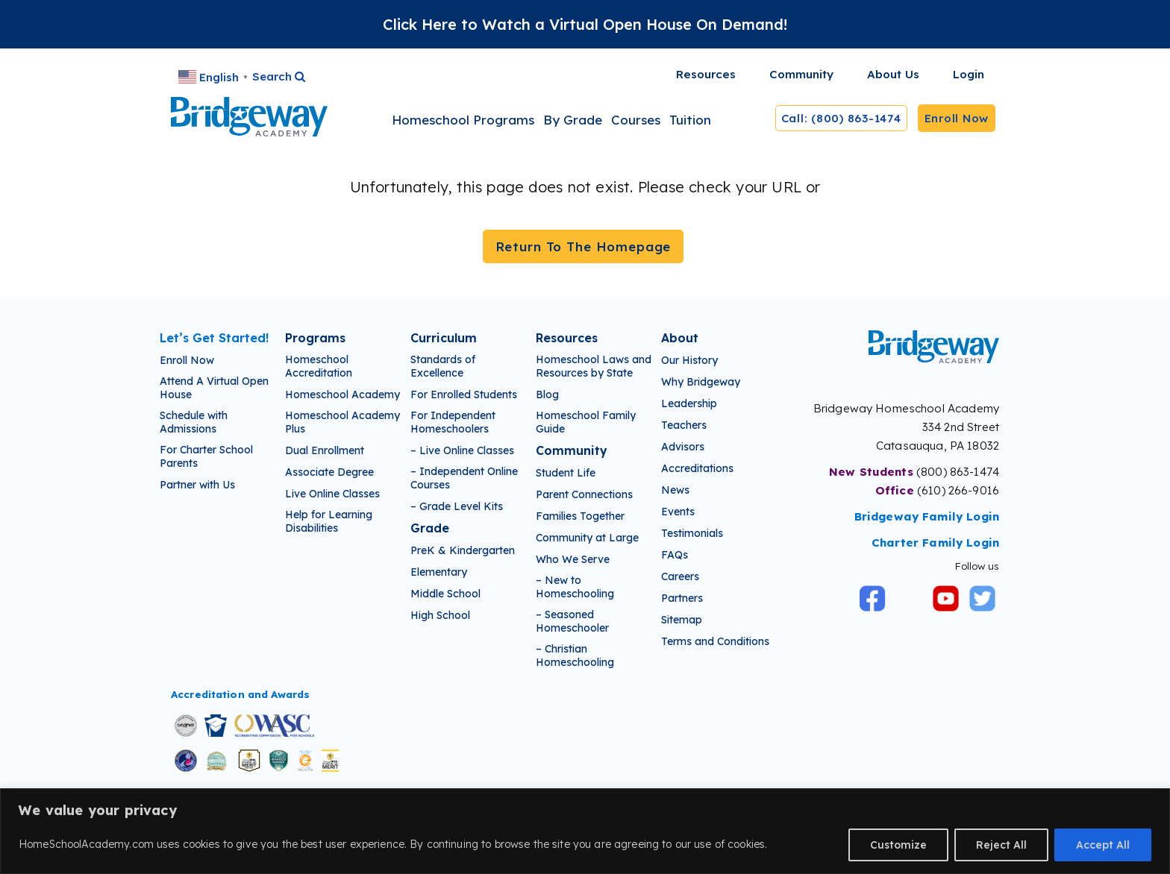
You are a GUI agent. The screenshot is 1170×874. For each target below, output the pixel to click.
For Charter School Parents (206, 456)
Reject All (1001, 845)
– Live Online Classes (462, 450)
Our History (689, 360)
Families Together (580, 516)
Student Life (565, 473)
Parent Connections (584, 494)
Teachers (684, 425)
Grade (429, 528)
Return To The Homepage (583, 246)
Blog (547, 394)
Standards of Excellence (442, 366)
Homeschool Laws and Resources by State (593, 366)
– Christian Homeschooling (575, 655)
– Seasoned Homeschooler (572, 621)
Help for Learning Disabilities (328, 521)
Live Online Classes (332, 493)
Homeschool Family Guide (586, 422)
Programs (315, 337)
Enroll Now (957, 118)
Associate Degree (329, 472)
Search (278, 76)
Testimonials (692, 533)
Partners (682, 598)
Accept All (1103, 845)
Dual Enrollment (324, 450)
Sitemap (681, 619)
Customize (898, 845)
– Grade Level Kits (456, 506)
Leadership (689, 403)
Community (571, 450)
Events (678, 511)
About (679, 337)
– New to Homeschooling (575, 586)
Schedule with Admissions (194, 422)
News (675, 490)
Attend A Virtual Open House (214, 387)
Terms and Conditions (715, 641)
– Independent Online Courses (464, 478)
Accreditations (697, 468)
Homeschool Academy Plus (342, 422)
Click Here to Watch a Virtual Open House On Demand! (585, 24)
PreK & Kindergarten (462, 550)
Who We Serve (573, 559)
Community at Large (587, 537)
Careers (680, 576)
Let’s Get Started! (214, 337)
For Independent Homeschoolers (452, 422)
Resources (567, 337)
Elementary (438, 572)
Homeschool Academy (342, 394)
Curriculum (443, 337)
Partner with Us (197, 484)
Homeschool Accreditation (318, 366)
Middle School (445, 593)
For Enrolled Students (463, 394)
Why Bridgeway (700, 382)
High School (440, 615)
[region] (585, 831)
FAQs (674, 555)
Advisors (682, 446)
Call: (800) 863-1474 (841, 118)
